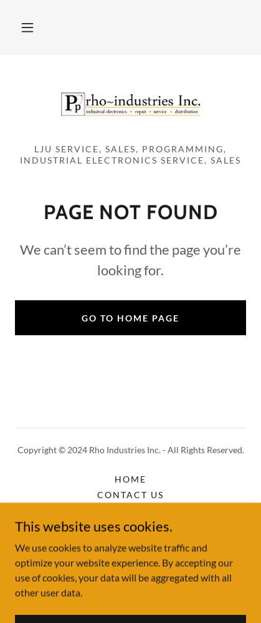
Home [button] (130, 479)
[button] (27, 27)
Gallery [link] (130, 510)
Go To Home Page (130, 318)
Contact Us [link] (130, 494)
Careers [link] (130, 526)
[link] (131, 104)
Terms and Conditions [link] (130, 541)
